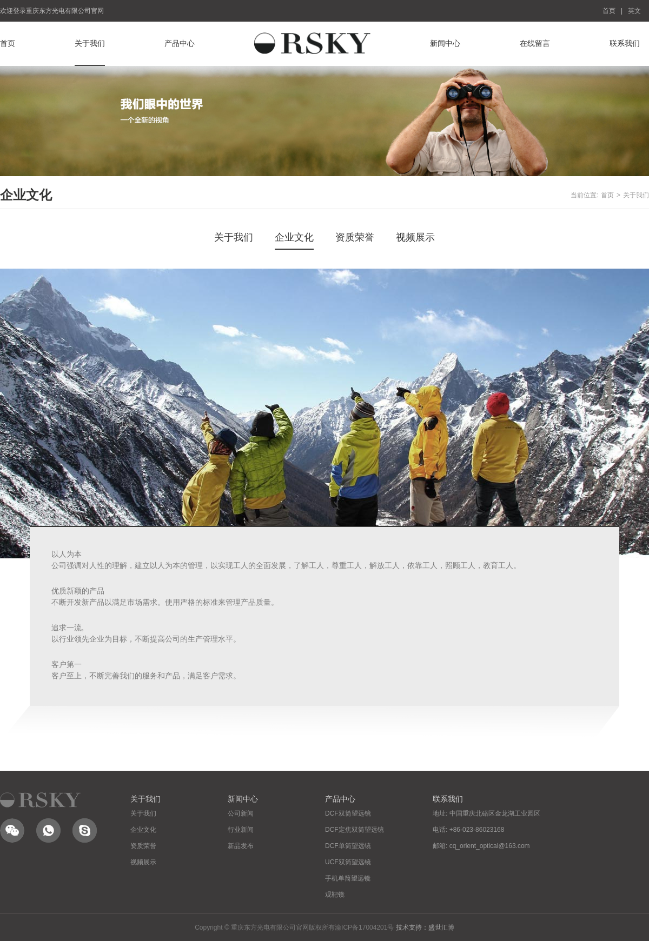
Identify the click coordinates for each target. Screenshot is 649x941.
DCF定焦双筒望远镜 (354, 829)
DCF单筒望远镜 (348, 846)
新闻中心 (445, 43)
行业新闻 (241, 829)
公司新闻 (241, 813)
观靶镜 (335, 894)
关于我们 (90, 43)
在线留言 (535, 43)
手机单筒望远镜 (347, 878)
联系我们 (625, 43)
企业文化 (294, 237)
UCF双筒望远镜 (348, 862)
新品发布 (241, 846)
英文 (634, 11)
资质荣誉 (354, 237)
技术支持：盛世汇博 (425, 927)
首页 (608, 11)
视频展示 (415, 237)
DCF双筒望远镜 (348, 813)
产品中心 (179, 43)
